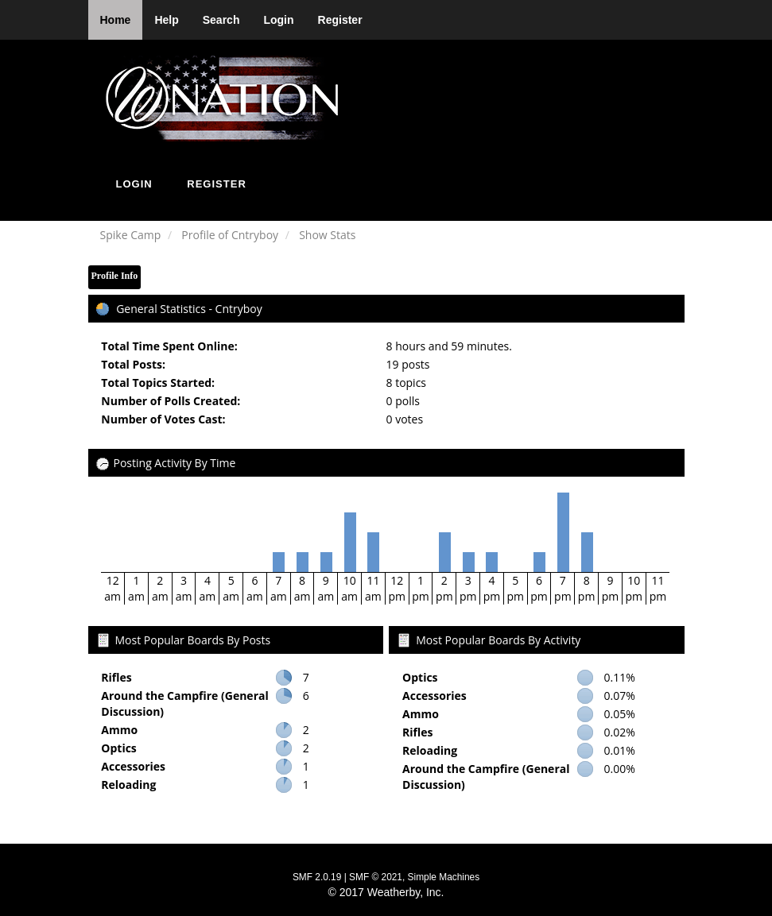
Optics (119, 748)
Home (115, 20)
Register (340, 20)
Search (221, 20)
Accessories (133, 766)
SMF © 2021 (375, 877)
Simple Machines (444, 877)
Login (278, 20)
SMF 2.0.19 (317, 877)
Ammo (119, 729)
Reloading (128, 784)
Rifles (116, 677)
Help (166, 20)
